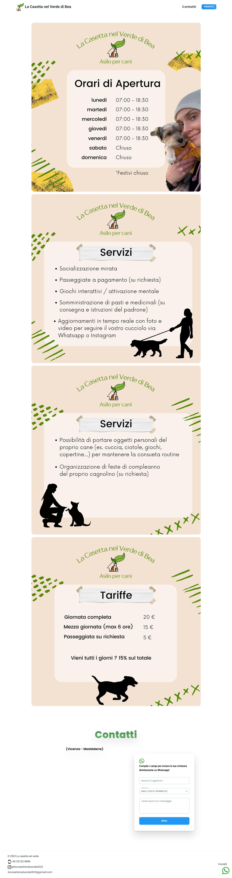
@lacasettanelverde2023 (25, 867)
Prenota (209, 6)
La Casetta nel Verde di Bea (48, 7)
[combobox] (164, 791)
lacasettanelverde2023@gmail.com (30, 872)
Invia (164, 821)
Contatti (189, 7)
